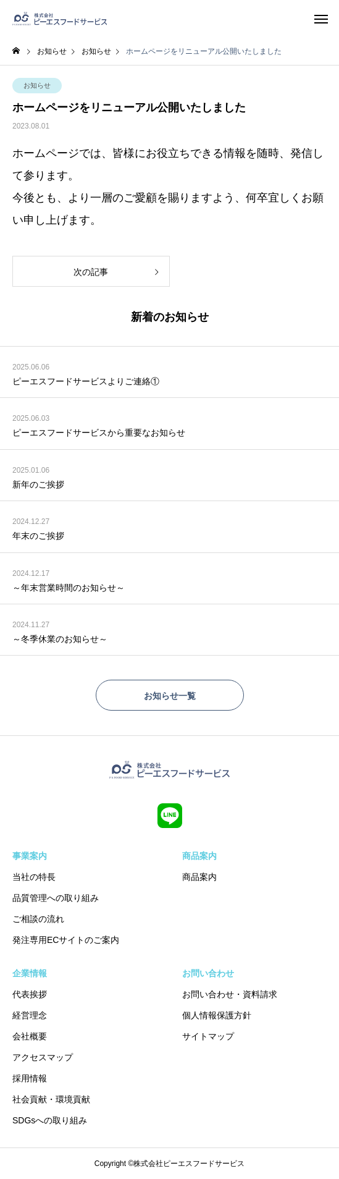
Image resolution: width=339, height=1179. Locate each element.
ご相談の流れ (38, 919)
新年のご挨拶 (38, 484)
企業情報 (29, 973)
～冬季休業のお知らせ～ (59, 639)
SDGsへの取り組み (49, 1120)
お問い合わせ (208, 973)
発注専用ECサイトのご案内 (65, 940)
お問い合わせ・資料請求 (229, 994)
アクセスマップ (42, 1057)
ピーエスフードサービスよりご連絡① (85, 381)
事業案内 (29, 856)
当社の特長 (34, 877)
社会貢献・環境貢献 (51, 1099)
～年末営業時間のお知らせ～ (68, 588)
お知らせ (37, 85)
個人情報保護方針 (216, 1015)
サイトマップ (208, 1036)
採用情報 (29, 1078)
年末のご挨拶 (38, 536)
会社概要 (29, 1036)
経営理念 (29, 1015)
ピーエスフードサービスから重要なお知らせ (98, 432)
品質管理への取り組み (55, 898)
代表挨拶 (29, 994)
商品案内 (199, 856)
